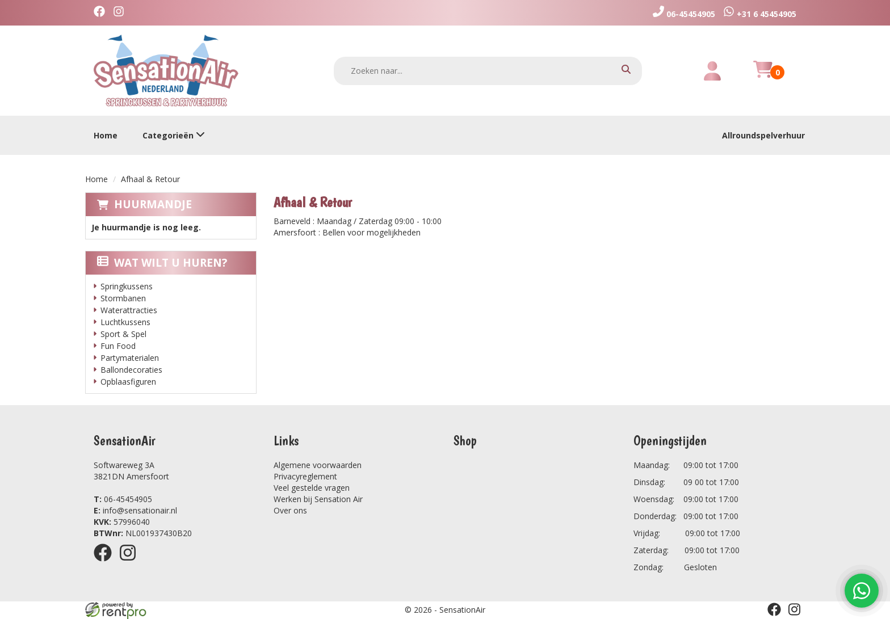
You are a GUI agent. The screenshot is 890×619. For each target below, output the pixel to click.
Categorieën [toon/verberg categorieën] (173, 135)
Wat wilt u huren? (162, 262)
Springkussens (126, 286)
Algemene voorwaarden (318, 465)
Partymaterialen (129, 357)
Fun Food (118, 345)
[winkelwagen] (763, 75)
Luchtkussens (125, 322)
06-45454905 (123, 499)
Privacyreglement (305, 476)
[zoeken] (626, 71)
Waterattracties (128, 310)
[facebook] (102, 13)
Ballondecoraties (131, 369)
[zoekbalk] (488, 71)
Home (105, 135)
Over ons (290, 510)
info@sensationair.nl (135, 510)
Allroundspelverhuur (763, 135)
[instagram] (121, 13)
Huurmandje (153, 204)
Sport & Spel (123, 334)
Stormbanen (123, 298)
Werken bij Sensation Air (318, 499)
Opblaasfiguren (128, 381)
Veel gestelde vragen (312, 487)
